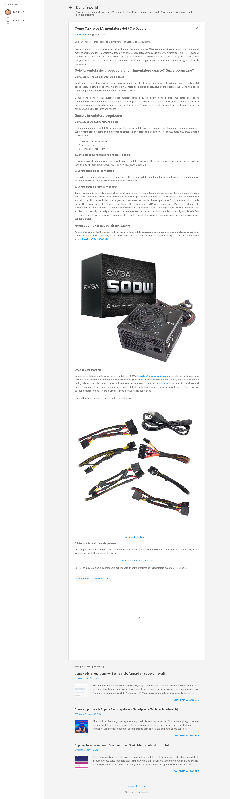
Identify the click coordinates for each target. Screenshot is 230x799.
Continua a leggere (186, 700)
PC (108, 578)
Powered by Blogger (137, 786)
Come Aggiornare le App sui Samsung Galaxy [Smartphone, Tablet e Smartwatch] (126, 709)
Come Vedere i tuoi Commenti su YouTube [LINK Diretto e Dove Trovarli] (120, 673)
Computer (98, 578)
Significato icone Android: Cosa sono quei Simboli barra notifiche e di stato (123, 745)
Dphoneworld (87, 7)
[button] (197, 29)
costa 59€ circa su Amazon (154, 376)
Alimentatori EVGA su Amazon (136, 560)
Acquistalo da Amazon (136, 537)
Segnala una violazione (136, 792)
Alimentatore (82, 578)
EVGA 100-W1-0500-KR (95, 239)
